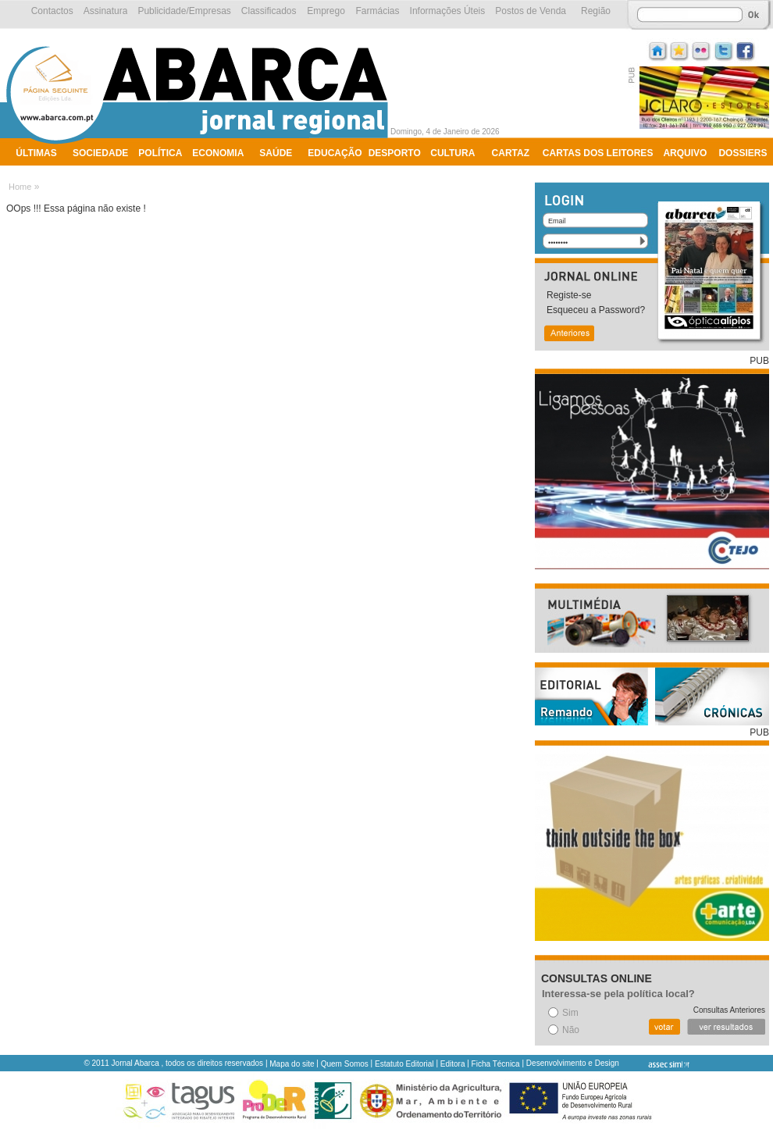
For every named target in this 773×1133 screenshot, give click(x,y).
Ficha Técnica (496, 1064)
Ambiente (41, 173)
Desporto (395, 153)
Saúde (275, 153)
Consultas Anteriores (729, 1010)
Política (160, 153)
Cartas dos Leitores (598, 153)
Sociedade (100, 153)
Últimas (36, 153)
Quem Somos (345, 1064)
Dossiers (742, 153)
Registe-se (569, 295)
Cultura (452, 153)
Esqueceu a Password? (596, 310)
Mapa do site (291, 1064)
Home (20, 186)
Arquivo (685, 153)
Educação (335, 153)
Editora (452, 1064)
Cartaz (510, 153)
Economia (218, 153)
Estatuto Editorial (404, 1064)
